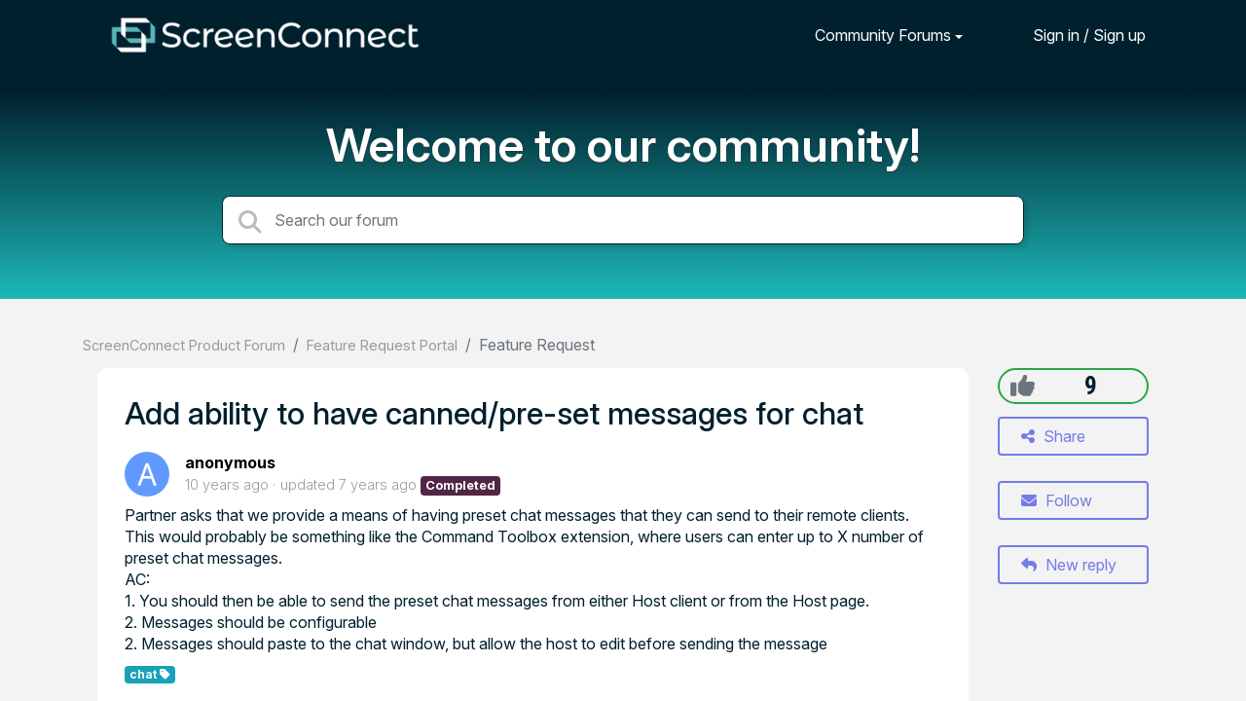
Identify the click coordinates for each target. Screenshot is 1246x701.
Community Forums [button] (883, 35)
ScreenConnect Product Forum (184, 345)
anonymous (230, 462)
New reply (1069, 564)
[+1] (1022, 385)
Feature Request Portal (382, 345)
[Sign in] (1075, 34)
